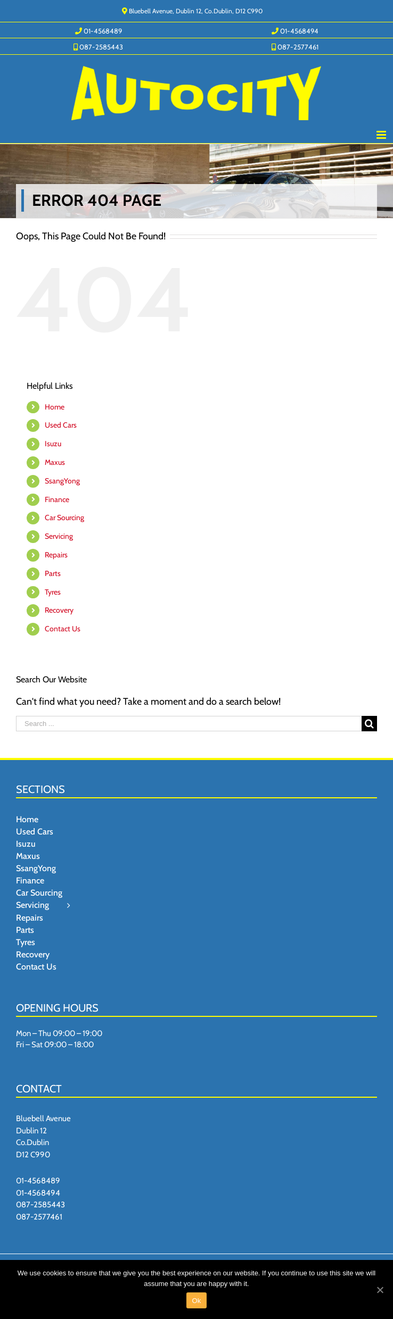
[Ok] (379, 1289)
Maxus (55, 462)
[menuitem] (98, 30)
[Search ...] (189, 723)
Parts (53, 573)
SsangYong (62, 481)
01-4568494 (38, 1193)
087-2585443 (40, 1204)
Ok (196, 1301)
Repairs (56, 555)
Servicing (59, 536)
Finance (57, 499)
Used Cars (61, 425)
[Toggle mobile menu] (382, 134)
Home (54, 407)
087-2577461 (39, 1217)
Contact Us (62, 628)
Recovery (59, 610)
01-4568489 (38, 1181)
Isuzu (53, 443)
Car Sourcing (64, 517)
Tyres (53, 592)
